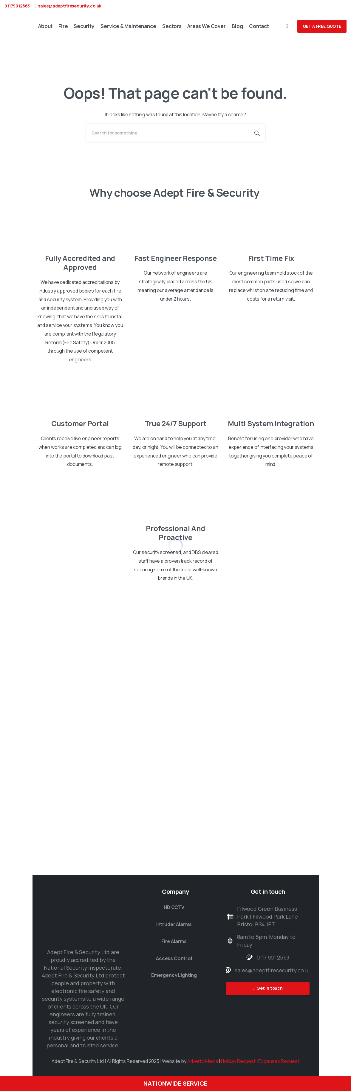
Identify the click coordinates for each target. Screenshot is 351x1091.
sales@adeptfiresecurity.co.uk (70, 6)
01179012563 (17, 6)
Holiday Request (238, 1061)
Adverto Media (202, 1061)
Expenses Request (278, 1061)
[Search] (167, 133)
